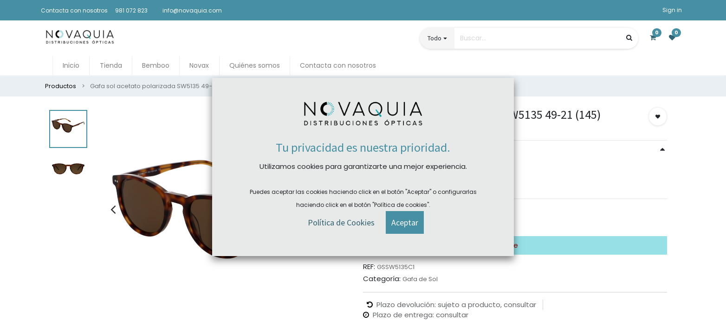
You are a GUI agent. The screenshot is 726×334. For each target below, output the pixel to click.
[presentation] (113, 209)
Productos (60, 86)
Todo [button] (434, 38)
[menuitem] (71, 65)
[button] (657, 116)
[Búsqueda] (629, 38)
